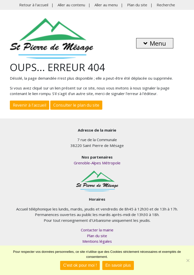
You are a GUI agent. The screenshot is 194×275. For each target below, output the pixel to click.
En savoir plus (118, 265)
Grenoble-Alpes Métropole (97, 162)
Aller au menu (106, 4)
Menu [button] (154, 43)
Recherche (166, 4)
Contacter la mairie (97, 229)
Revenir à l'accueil (29, 105)
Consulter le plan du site (76, 105)
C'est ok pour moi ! (80, 265)
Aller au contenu (71, 4)
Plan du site (137, 4)
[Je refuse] (187, 260)
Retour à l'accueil (33, 4)
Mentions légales (97, 241)
